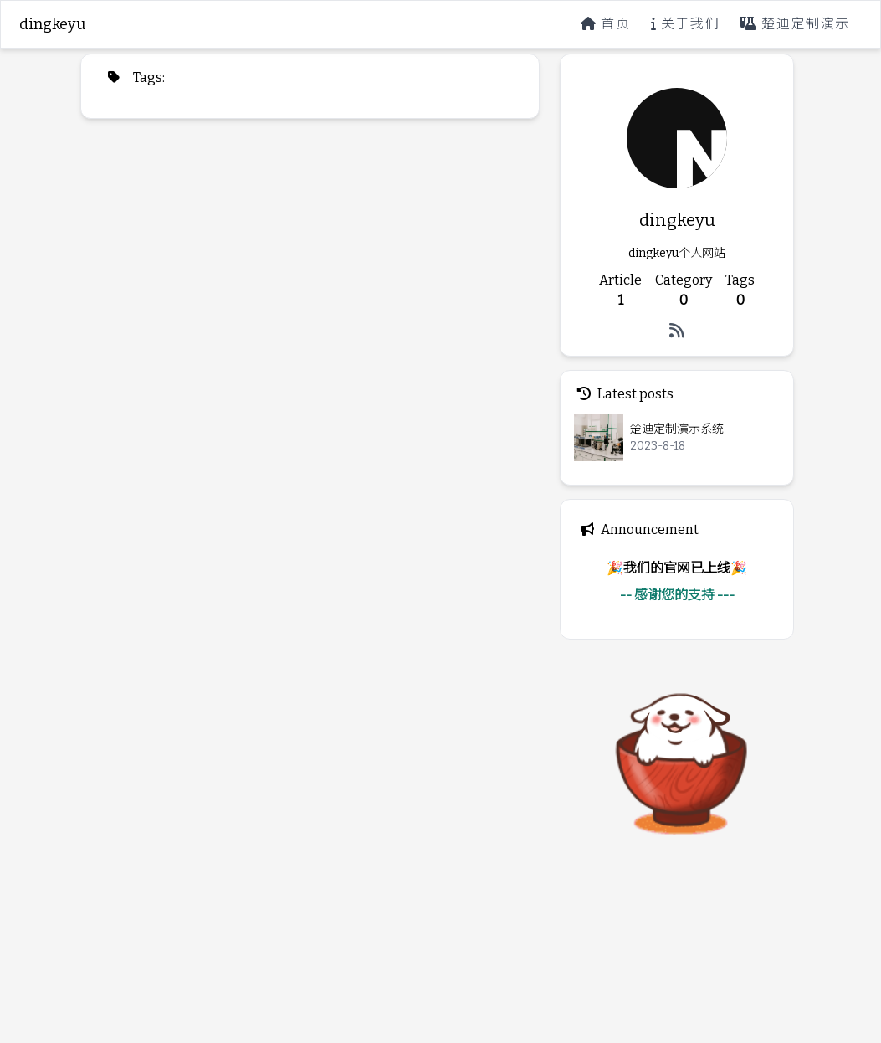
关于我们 (685, 24)
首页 (605, 24)
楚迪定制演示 (795, 24)
